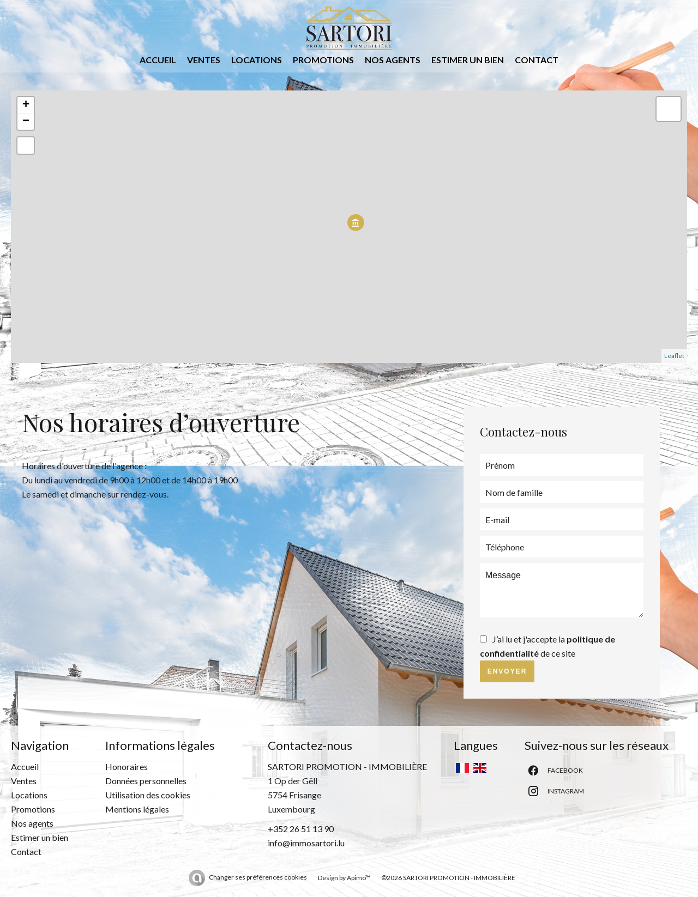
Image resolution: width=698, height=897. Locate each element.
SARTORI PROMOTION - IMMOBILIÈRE (347, 766)
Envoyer (507, 671)
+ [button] (25, 105)
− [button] (25, 121)
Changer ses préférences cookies (258, 877)
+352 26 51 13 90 (301, 828)
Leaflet (674, 355)
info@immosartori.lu (306, 843)
